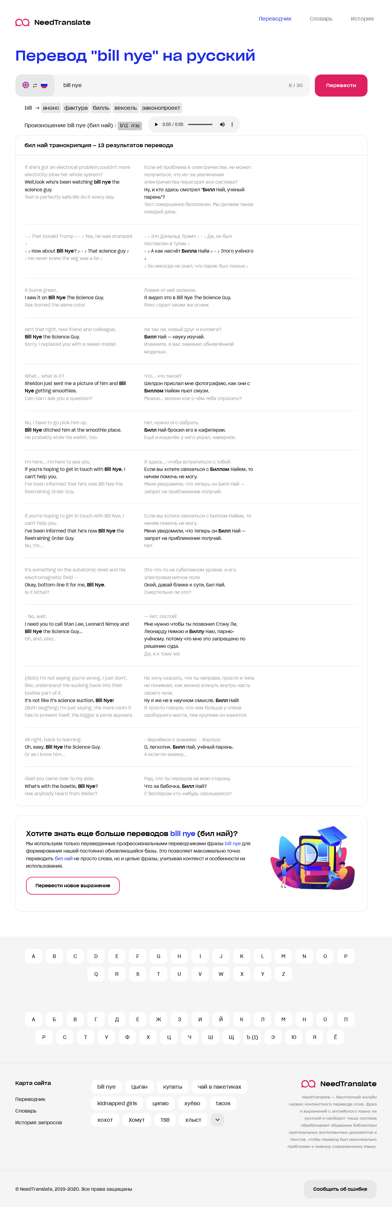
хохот (105, 1120)
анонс (51, 108)
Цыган (139, 1087)
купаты (172, 1087)
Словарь (25, 1111)
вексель (126, 108)
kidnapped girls (117, 1103)
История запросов (38, 1122)
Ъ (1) (252, 1037)
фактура (76, 108)
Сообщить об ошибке (340, 1189)
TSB (165, 1120)
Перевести (341, 85)
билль (101, 108)
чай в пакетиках (219, 1087)
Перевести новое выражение (73, 885)
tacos (223, 1103)
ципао (161, 1103)
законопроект (161, 108)
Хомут (137, 1120)
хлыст (193, 1120)
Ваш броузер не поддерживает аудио (201, 125)
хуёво (192, 1103)
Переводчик (30, 1099)
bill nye (106, 1087)
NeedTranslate (53, 22)
